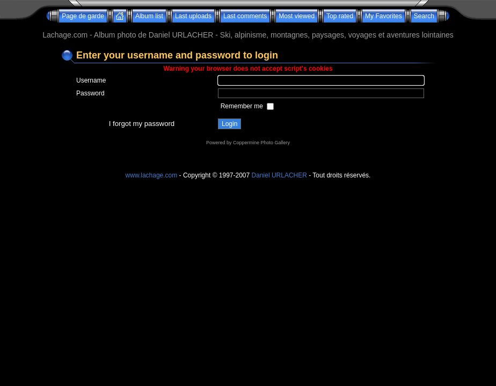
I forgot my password (141, 124)
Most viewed (297, 16)
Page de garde (83, 16)
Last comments (245, 16)
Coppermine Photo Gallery (261, 142)
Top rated (339, 16)
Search (424, 16)
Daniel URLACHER (279, 175)
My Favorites (383, 16)
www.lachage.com (152, 175)
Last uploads (193, 16)
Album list (149, 16)
